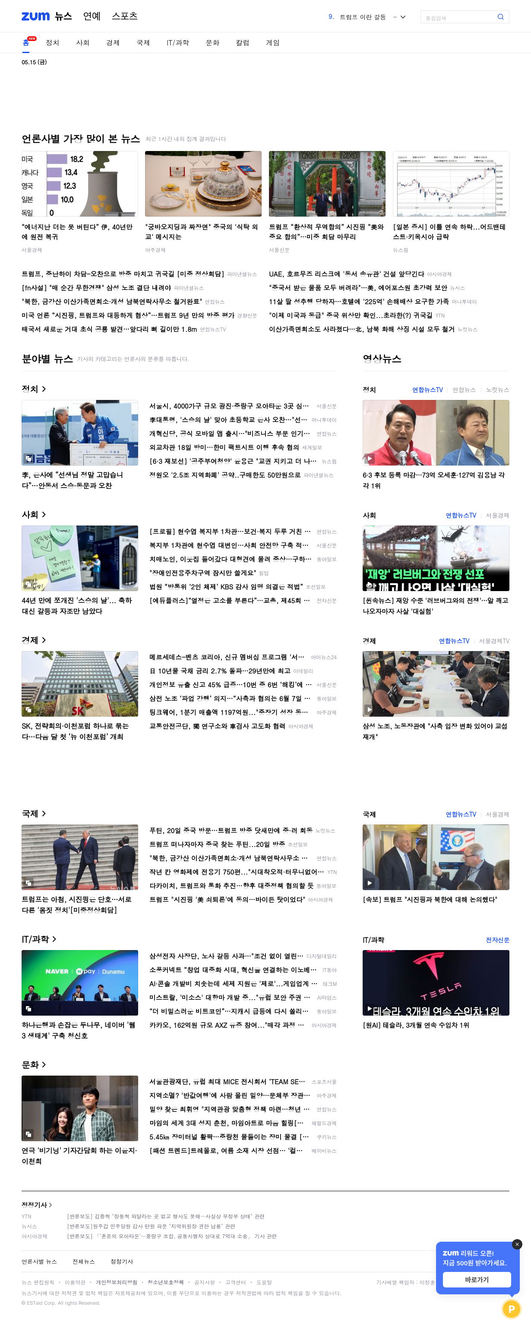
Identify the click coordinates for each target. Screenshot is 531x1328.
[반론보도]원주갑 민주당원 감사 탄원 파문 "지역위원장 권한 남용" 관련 (151, 1226)
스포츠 (125, 16)
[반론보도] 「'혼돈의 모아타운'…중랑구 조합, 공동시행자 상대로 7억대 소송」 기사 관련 (172, 1236)
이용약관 (75, 1282)
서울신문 (279, 249)
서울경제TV (494, 640)
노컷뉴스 (497, 389)
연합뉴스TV (427, 389)
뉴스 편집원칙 (38, 1282)
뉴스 (63, 16)
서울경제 (32, 249)
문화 (212, 42)
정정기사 (34, 1204)
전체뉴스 (84, 1261)
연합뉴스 (464, 389)
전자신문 (497, 939)
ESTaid (34, 1303)
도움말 (264, 1282)
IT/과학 (178, 42)
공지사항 (204, 1282)
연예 (92, 16)
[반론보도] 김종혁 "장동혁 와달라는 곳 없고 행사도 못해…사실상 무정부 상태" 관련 (166, 1216)
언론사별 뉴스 (39, 1261)
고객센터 (235, 1282)
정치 (53, 42)
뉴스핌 (400, 249)
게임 (273, 42)
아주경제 (155, 249)
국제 (143, 42)
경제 (113, 42)
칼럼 (243, 42)
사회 (83, 42)
